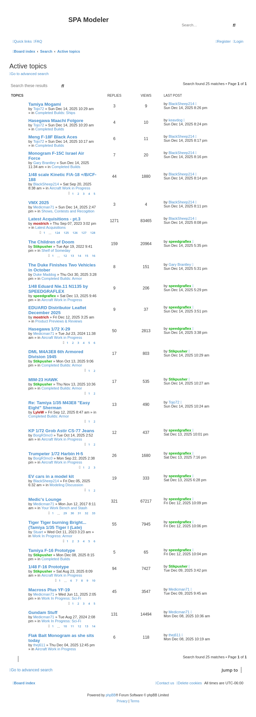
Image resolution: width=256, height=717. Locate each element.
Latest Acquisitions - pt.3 (54, 218)
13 (72, 255)
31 (79, 513)
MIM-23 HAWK (43, 379)
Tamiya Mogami (44, 104)
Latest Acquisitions (50, 227)
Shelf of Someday (55, 250)
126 (75, 232)
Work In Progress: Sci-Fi (61, 598)
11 (72, 626)
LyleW (38, 412)
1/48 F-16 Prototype (48, 566)
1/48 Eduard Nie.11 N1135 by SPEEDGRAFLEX (58, 289)
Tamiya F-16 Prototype (51, 550)
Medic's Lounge (44, 499)
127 (83, 232)
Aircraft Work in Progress (70, 188)
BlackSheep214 (181, 104)
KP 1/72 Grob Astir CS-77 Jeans (61, 430)
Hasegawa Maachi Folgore (55, 120)
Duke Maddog (44, 274)
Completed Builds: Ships (55, 113)
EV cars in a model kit (51, 476)
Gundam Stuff (42, 612)
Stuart (38, 532)
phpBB (111, 695)
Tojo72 (38, 109)
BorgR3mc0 (43, 435)
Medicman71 (43, 207)
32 (86, 513)
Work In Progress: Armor (52, 536)
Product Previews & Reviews (58, 321)
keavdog (176, 120)
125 (66, 232)
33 (93, 513)
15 (86, 255)
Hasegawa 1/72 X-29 (49, 328)
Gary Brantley (44, 163)
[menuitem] (37, 41)
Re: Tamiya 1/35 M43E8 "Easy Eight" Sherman (59, 405)
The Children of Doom (51, 241)
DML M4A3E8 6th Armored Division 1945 (55, 354)
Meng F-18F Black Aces (52, 136)
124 (57, 232)
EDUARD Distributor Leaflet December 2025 (57, 310)
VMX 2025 (38, 202)
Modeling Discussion (66, 485)
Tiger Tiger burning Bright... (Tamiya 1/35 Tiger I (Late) (57, 525)
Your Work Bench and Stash (64, 508)
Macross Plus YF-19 (49, 589)
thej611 (39, 645)
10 (93, 580)
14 (79, 255)
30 (72, 513)
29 (65, 513)
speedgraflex (180, 241)
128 (92, 232)
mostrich (41, 223)
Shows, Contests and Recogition (67, 211)
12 (65, 255)
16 (93, 255)
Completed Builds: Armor (61, 278)
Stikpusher (42, 246)
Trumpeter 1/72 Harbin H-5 (55, 453)
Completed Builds (49, 129)
